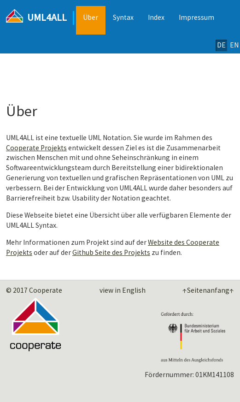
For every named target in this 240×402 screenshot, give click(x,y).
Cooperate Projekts (36, 147)
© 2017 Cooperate (34, 290)
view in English (123, 290)
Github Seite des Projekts (111, 252)
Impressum (196, 17)
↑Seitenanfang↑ (208, 290)
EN (234, 45)
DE (221, 45)
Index (156, 17)
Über (90, 17)
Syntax (123, 17)
